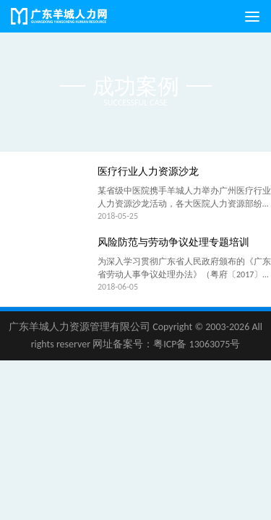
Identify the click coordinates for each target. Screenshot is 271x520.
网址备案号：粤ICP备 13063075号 (166, 344)
